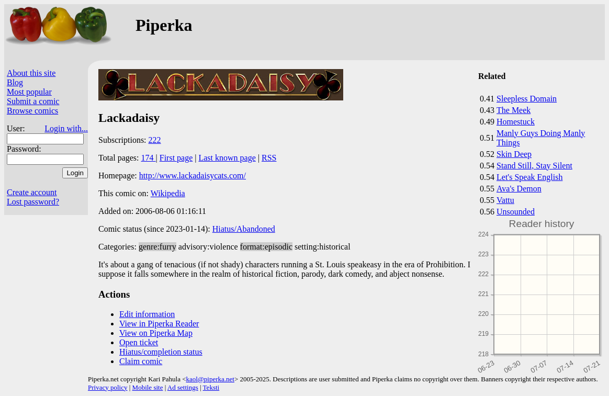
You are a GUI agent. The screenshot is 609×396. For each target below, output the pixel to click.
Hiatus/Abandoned (243, 228)
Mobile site (147, 387)
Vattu (505, 200)
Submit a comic (33, 101)
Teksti (211, 387)
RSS (269, 157)
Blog (15, 82)
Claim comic (140, 361)
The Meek (514, 110)
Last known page (226, 157)
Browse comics (32, 110)
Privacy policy (107, 387)
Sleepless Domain (527, 98)
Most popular (29, 91)
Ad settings (182, 387)
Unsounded (516, 211)
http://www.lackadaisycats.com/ (192, 175)
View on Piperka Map (156, 333)
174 (148, 157)
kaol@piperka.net (210, 379)
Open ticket (138, 342)
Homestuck (516, 121)
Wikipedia (168, 193)
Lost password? (33, 201)
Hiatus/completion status (160, 351)
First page (176, 157)
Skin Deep (514, 154)
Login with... (66, 128)
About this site (31, 73)
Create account (32, 192)
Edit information (147, 314)
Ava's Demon (519, 188)
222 (155, 139)
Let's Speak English (529, 177)
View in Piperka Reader (159, 323)
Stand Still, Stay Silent (534, 165)
